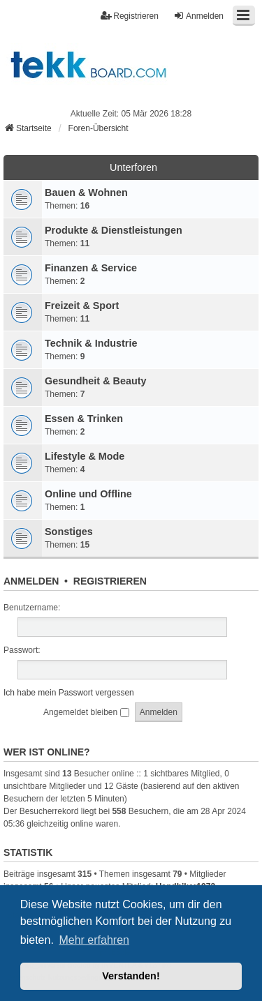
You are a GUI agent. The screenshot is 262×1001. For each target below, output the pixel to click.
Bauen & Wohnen (86, 192)
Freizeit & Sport (82, 305)
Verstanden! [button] (130, 975)
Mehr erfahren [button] (94, 940)
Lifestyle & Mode (84, 456)
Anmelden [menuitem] (198, 15)
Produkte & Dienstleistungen (113, 230)
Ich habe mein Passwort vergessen (68, 693)
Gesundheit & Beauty (96, 380)
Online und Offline (88, 493)
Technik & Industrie (91, 343)
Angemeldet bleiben (86, 712)
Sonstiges (69, 531)
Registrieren (110, 581)
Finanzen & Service (91, 267)
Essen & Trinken (84, 418)
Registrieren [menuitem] (130, 15)
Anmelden (31, 581)
